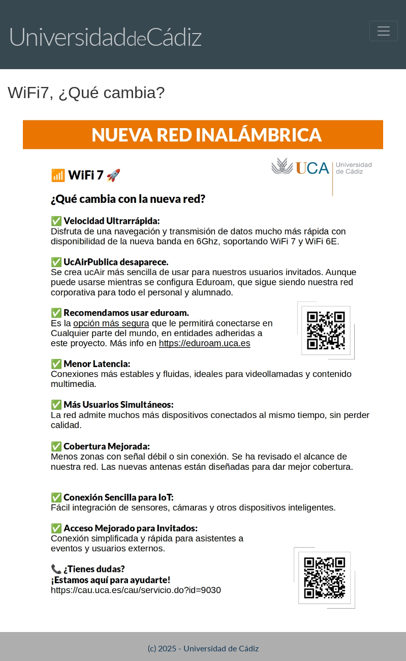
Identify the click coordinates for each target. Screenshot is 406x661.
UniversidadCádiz (104, 36)
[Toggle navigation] (383, 31)
